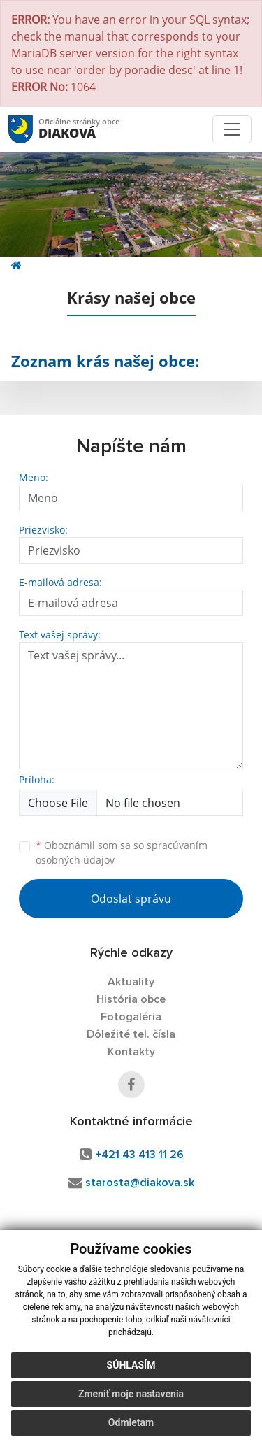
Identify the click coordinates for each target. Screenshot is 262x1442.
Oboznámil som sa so (122, 852)
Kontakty (131, 1051)
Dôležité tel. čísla (131, 1034)
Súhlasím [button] (131, 1365)
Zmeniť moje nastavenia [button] (131, 1393)
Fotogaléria (131, 1016)
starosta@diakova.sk (139, 1182)
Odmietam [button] (131, 1422)
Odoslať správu (131, 898)
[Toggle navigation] (232, 129)
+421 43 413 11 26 (139, 1154)
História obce (131, 999)
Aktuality (131, 981)
